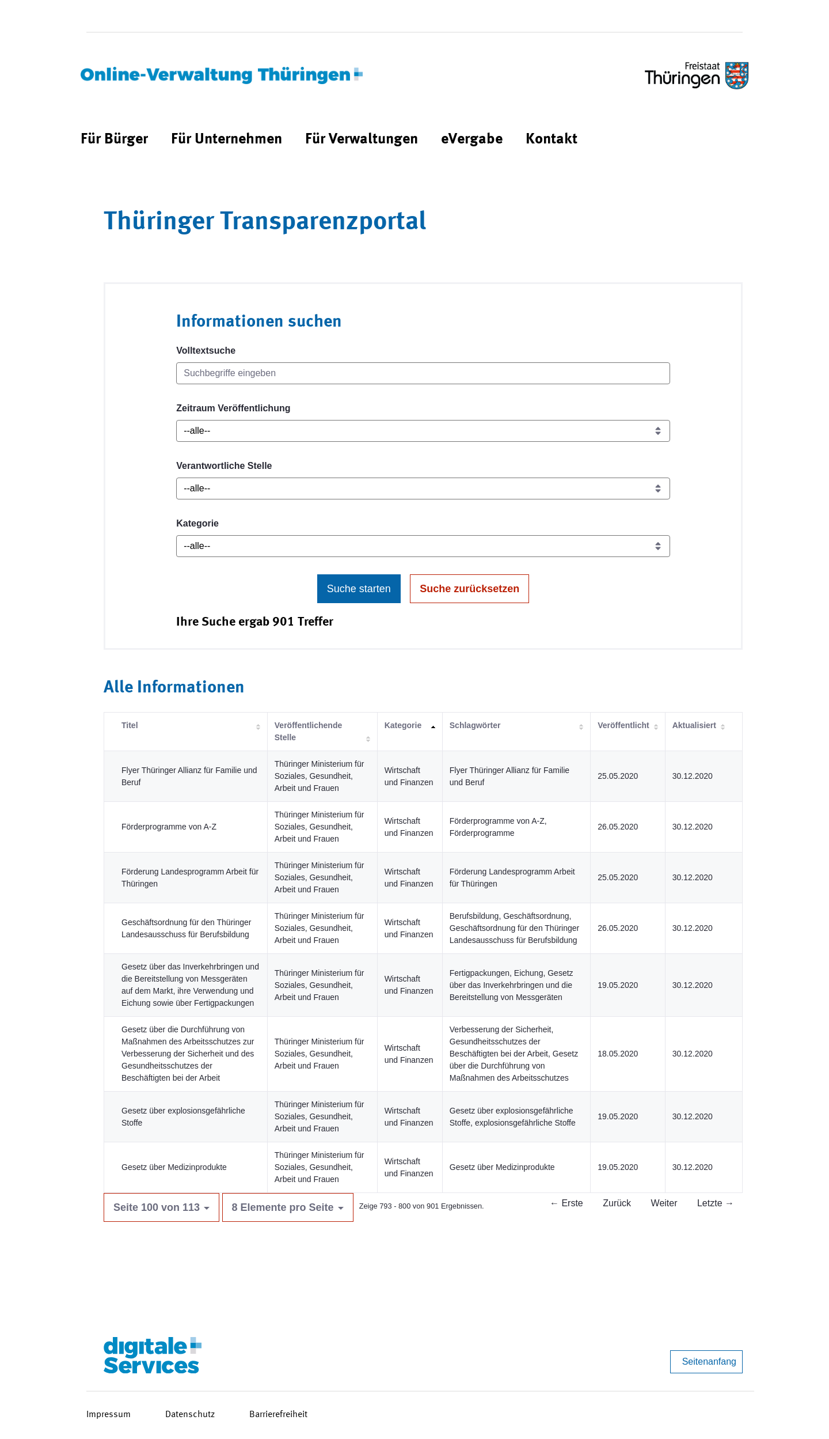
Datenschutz (190, 1414)
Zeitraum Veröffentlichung (233, 408)
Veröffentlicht (623, 725)
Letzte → (715, 1203)
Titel (129, 725)
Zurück (617, 1203)
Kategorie (197, 523)
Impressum (108, 1414)
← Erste (566, 1203)
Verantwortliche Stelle (224, 466)
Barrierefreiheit (278, 1414)
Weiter (664, 1203)
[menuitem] (114, 139)
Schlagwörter (475, 725)
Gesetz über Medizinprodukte (174, 1167)
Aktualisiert (694, 725)
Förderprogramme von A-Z (168, 826)
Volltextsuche (205, 350)
